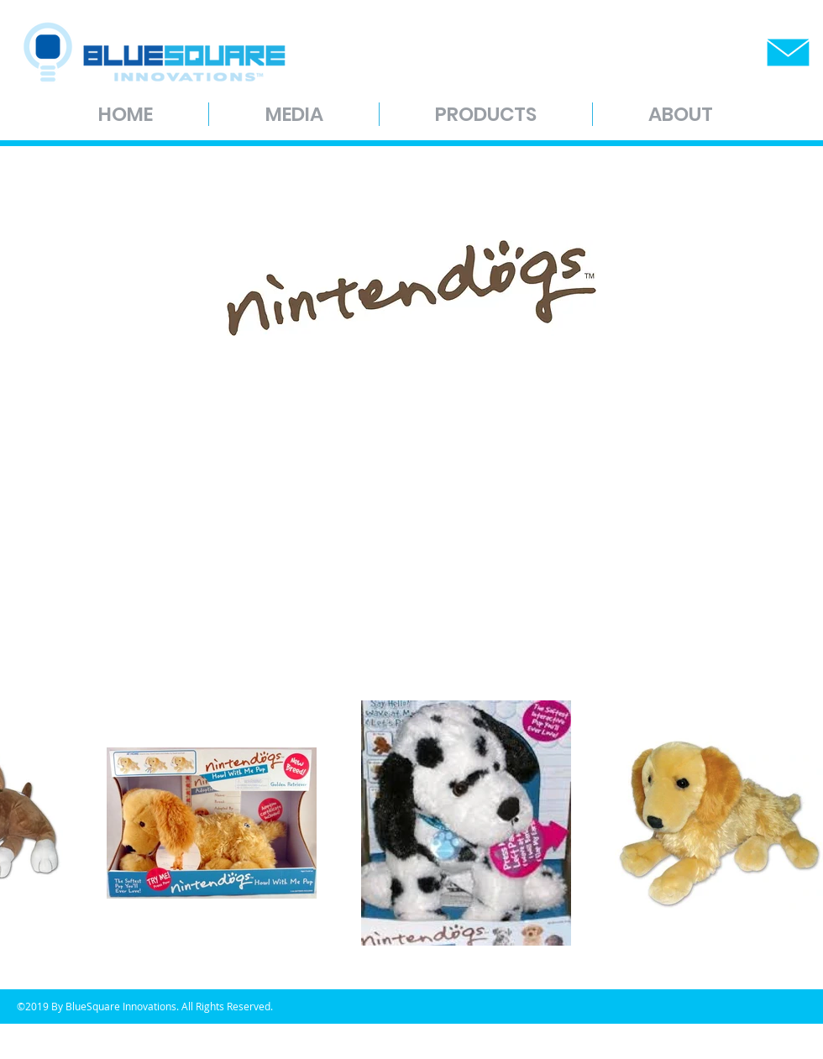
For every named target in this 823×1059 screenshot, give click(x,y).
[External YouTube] (428, 505)
